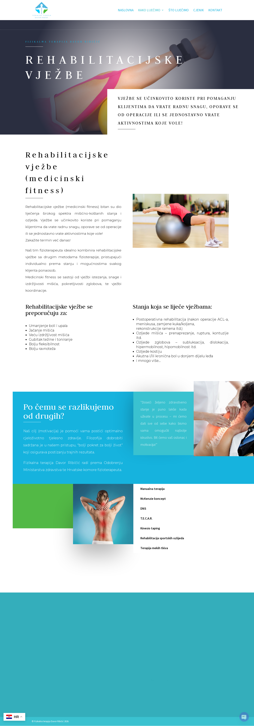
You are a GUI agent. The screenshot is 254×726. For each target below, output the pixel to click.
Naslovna (126, 10)
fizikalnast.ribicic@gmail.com (50, 701)
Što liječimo (178, 10)
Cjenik (198, 10)
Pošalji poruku (158, 680)
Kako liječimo (149, 10)
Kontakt (215, 10)
